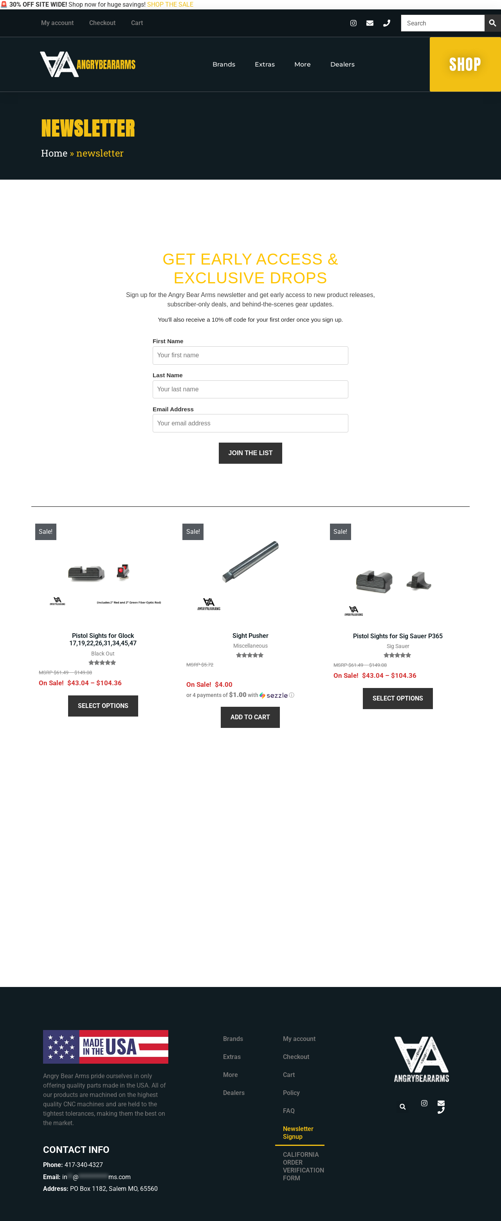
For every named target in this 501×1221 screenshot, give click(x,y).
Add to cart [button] (250, 717)
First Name (168, 341)
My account (57, 23)
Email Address (173, 409)
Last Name (168, 375)
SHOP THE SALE (170, 4)
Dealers (342, 64)
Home (54, 153)
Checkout (102, 23)
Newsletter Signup (298, 1132)
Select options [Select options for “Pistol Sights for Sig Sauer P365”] (398, 698)
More (302, 64)
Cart (137, 23)
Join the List (251, 453)
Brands (224, 64)
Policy (291, 1093)
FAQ (289, 1111)
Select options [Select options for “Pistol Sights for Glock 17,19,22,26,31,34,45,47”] (103, 706)
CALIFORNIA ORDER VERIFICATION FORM (303, 1166)
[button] (240, 695)
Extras (265, 64)
